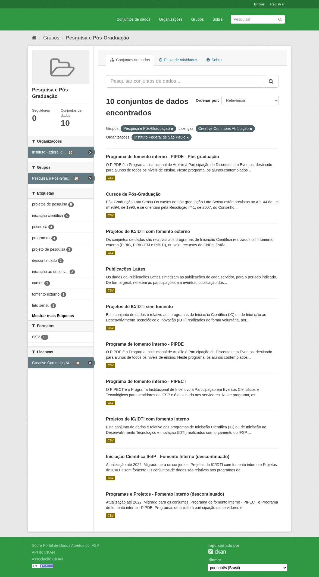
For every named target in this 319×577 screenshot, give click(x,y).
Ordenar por (207, 100)
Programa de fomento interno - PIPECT (146, 381)
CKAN (217, 551)
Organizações (170, 19)
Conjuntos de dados (134, 19)
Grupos (197, 19)
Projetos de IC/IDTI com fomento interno (147, 419)
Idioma (214, 560)
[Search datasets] (258, 19)
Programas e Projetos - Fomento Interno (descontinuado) (165, 494)
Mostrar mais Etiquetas (53, 316)
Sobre (217, 19)
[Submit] (280, 19)
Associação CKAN (47, 559)
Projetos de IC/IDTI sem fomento (139, 306)
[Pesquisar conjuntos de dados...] (185, 81)
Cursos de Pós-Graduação (133, 194)
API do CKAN (43, 552)
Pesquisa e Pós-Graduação (97, 38)
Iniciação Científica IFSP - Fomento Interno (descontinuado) (167, 456)
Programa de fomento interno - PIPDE (145, 344)
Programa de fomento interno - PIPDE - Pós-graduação (162, 156)
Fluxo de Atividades (178, 60)
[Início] (34, 38)
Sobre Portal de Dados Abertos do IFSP (65, 545)
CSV (111, 178)
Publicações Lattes (125, 269)
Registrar (277, 4)
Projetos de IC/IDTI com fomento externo (148, 231)
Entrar (259, 4)
